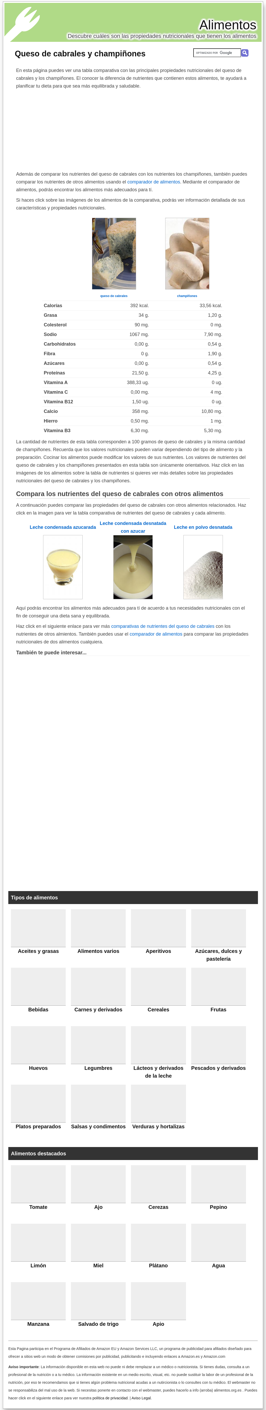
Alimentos (227, 25)
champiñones (187, 296)
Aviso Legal (141, 1398)
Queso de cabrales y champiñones (80, 53)
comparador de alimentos (153, 182)
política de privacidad (110, 1398)
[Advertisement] (133, 129)
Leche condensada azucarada (63, 527)
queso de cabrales (114, 296)
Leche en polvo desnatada (203, 527)
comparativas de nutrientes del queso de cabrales (162, 626)
